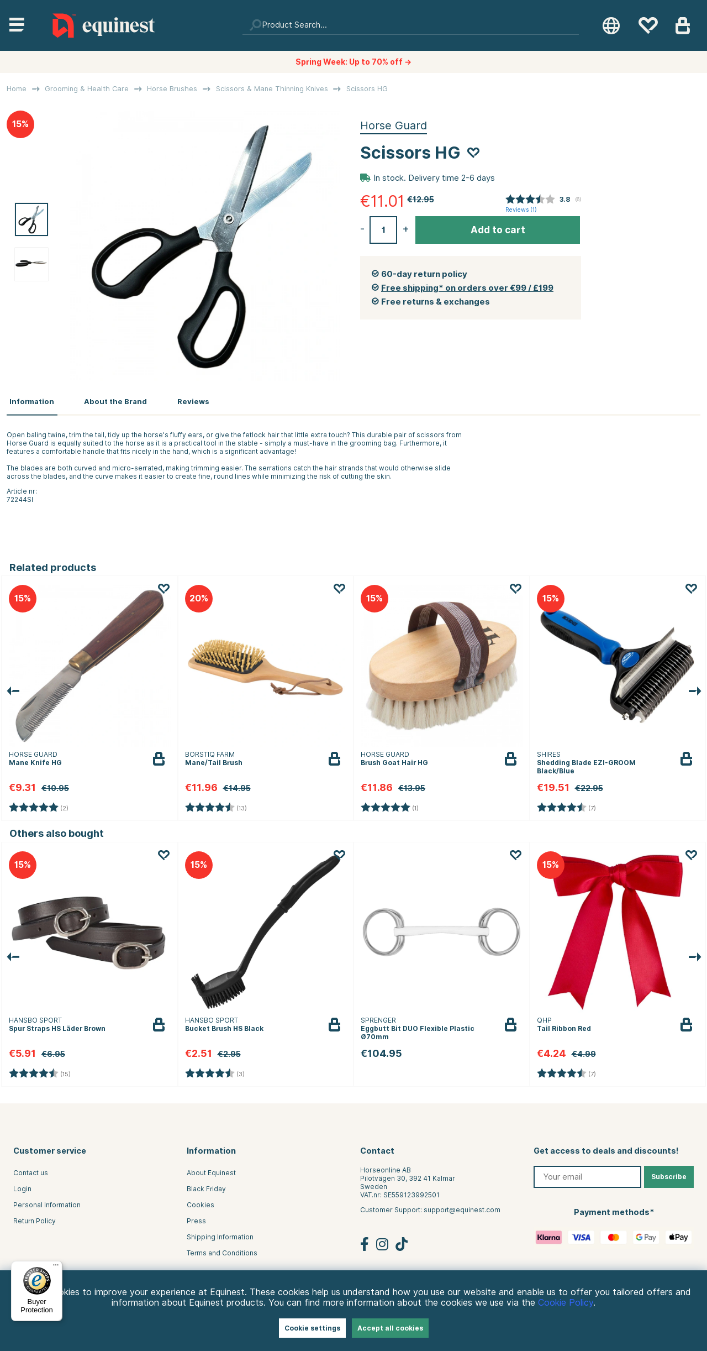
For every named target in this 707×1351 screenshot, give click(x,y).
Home (17, 89)
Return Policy (34, 1218)
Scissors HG (367, 89)
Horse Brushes (172, 89)
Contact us (30, 1170)
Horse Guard (393, 125)
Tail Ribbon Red (564, 1026)
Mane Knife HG (35, 760)
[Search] (410, 25)
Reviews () (521, 209)
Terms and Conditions (222, 1251)
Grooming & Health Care (87, 89)
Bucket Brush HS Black (224, 1026)
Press (196, 1218)
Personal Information (47, 1202)
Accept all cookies (390, 1328)
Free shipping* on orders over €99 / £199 (467, 288)
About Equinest (211, 1170)
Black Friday (206, 1186)
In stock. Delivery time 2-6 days (434, 178)
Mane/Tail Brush (213, 760)
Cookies (200, 1202)
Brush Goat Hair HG (394, 760)
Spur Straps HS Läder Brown (57, 1026)
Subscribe (669, 1174)
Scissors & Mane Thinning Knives (272, 89)
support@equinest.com (462, 1207)
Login (22, 1186)
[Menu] (55, 1267)
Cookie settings (312, 1328)
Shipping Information (220, 1234)
